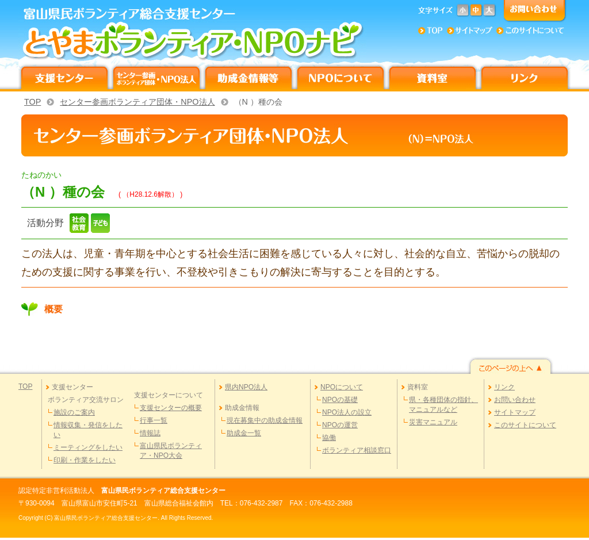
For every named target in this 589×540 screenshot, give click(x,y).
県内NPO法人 (246, 387)
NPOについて (341, 387)
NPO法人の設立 (347, 412)
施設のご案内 (74, 412)
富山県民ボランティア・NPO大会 (171, 450)
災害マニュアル (433, 422)
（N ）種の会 (258, 101)
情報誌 (150, 433)
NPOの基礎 (340, 400)
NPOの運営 (340, 425)
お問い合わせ (515, 400)
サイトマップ (515, 412)
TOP (32, 101)
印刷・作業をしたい (84, 460)
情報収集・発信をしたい (88, 430)
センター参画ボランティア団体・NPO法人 (137, 101)
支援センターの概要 (171, 408)
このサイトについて (525, 425)
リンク (504, 387)
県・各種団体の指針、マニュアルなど (443, 404)
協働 (329, 438)
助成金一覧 (244, 433)
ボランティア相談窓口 (356, 450)
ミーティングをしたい (88, 447)
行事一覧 (153, 420)
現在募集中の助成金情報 (265, 420)
